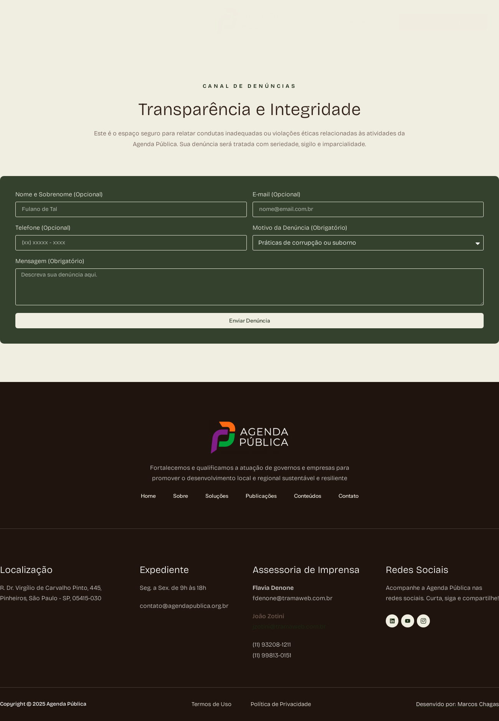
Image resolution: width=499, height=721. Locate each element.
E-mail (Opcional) (276, 194)
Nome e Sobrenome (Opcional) (58, 194)
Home (20, 21)
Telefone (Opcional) (42, 228)
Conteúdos (168, 21)
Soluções (86, 21)
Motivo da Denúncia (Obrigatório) (300, 228)
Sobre (49, 21)
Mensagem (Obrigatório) (49, 261)
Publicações (127, 21)
